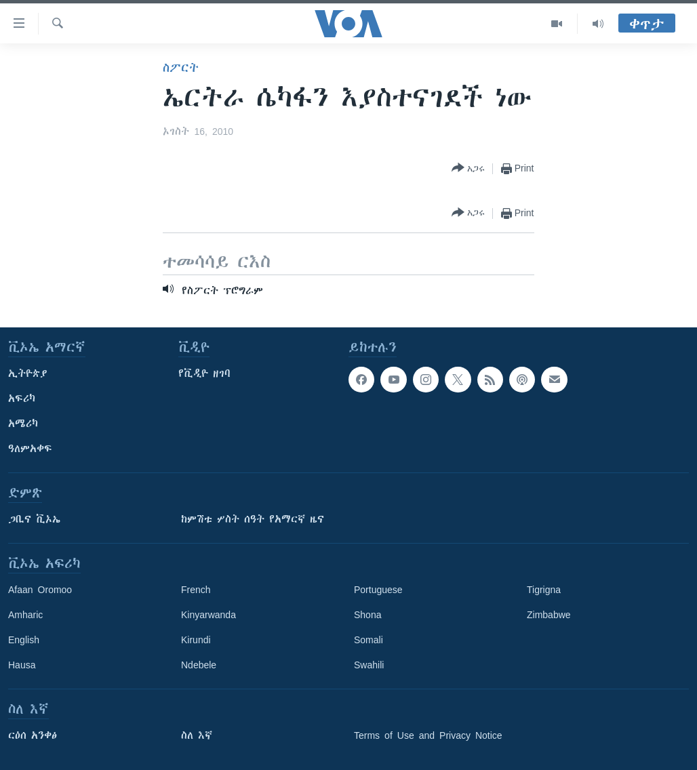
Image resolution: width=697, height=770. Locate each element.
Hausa (21, 665)
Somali (368, 640)
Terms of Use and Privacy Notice (428, 735)
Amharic (25, 615)
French (196, 590)
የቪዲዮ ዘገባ (204, 373)
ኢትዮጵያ (27, 373)
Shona (367, 615)
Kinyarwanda (208, 615)
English (23, 640)
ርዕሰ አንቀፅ (32, 735)
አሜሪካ (23, 424)
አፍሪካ (21, 398)
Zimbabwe (549, 615)
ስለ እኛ (196, 735)
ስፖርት (181, 68)
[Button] (468, 168)
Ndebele (198, 665)
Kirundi (196, 640)
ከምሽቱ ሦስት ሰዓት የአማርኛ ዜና (252, 519)
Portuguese (378, 590)
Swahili (369, 665)
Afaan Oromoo (40, 590)
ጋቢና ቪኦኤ (34, 519)
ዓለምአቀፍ (30, 449)
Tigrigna (544, 590)
